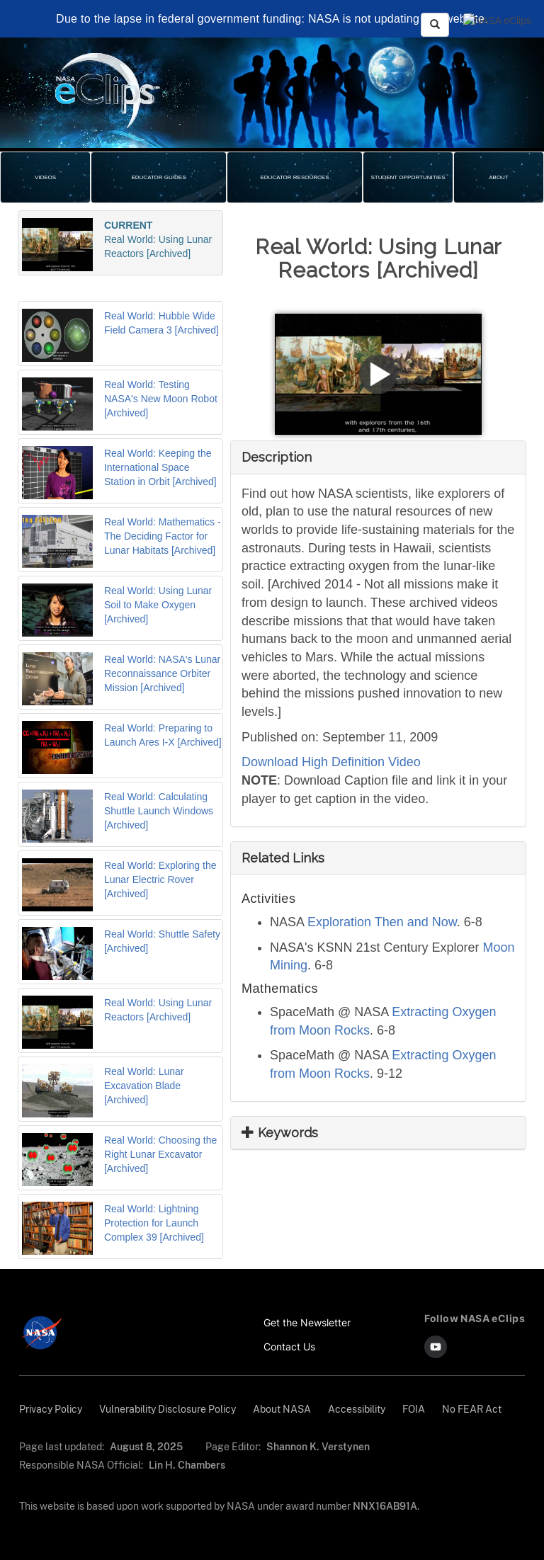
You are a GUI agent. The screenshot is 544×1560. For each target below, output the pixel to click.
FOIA (413, 1409)
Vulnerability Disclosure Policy (167, 1409)
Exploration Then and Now (382, 922)
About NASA (282, 1409)
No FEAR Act (472, 1409)
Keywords (280, 1132)
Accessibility (356, 1409)
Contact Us (289, 1346)
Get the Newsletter (307, 1322)
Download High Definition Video (331, 762)
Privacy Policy (50, 1409)
